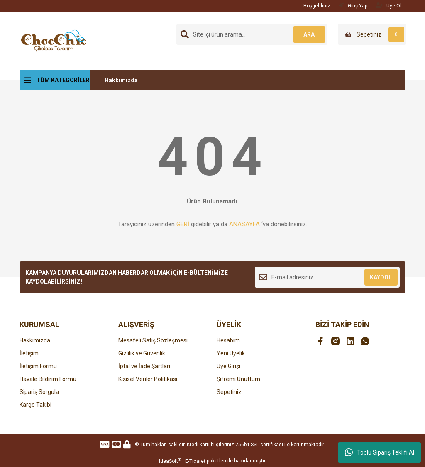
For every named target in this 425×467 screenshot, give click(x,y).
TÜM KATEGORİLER (63, 80)
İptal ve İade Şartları (144, 366)
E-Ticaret (195, 461)
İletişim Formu (38, 366)
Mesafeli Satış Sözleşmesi (153, 340)
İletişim (29, 353)
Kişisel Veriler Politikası (147, 379)
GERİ (182, 224)
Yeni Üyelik (231, 353)
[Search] (251, 34)
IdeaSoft (170, 460)
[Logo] (54, 40)
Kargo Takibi (35, 404)
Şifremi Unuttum (238, 379)
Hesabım (228, 340)
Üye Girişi (228, 366)
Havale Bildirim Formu (48, 379)
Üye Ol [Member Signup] (388, 5)
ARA (309, 34)
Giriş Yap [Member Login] (353, 5)
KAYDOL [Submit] (381, 277)
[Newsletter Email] (327, 277)
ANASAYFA (244, 224)
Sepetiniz (229, 392)
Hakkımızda (121, 80)
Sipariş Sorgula (39, 392)
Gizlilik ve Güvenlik (141, 353)
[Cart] (372, 34)
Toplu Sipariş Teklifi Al (379, 452)
